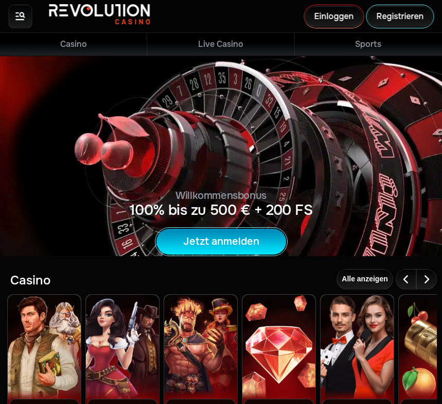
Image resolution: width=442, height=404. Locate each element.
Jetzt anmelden (221, 241)
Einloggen (333, 16)
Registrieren (399, 16)
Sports (368, 44)
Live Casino (220, 44)
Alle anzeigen (364, 279)
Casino (73, 44)
